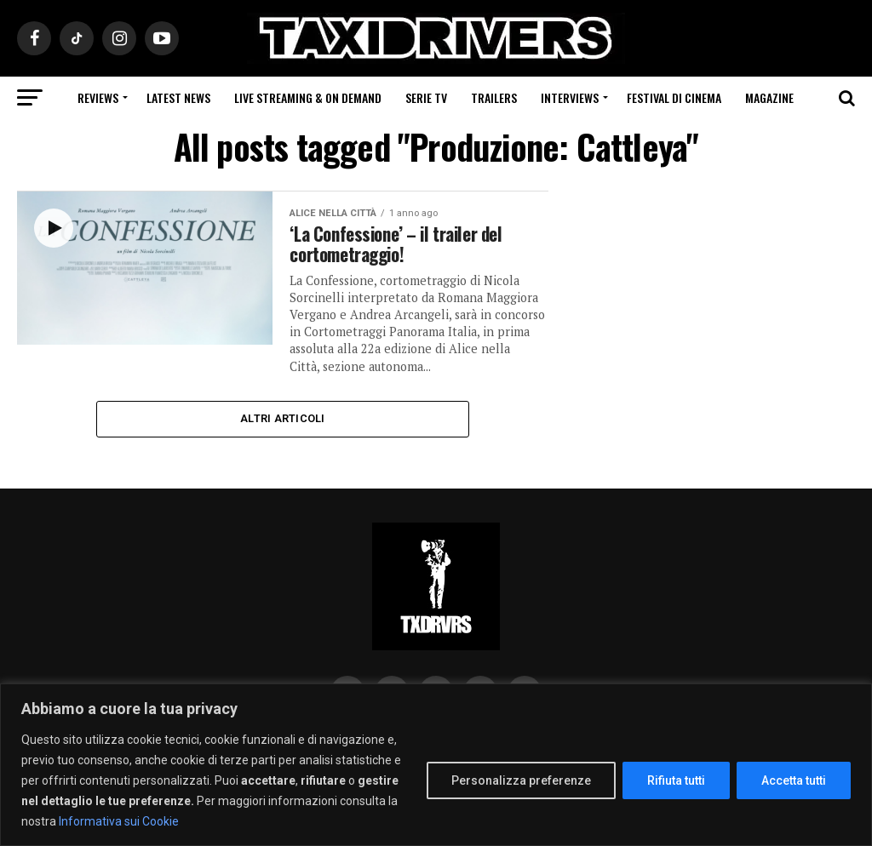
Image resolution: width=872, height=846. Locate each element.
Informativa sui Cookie (119, 821)
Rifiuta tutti (676, 780)
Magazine (769, 97)
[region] (436, 764)
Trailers (494, 97)
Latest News (178, 97)
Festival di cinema (674, 97)
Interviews (570, 97)
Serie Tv (426, 97)
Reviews (97, 97)
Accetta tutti (793, 780)
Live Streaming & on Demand (308, 97)
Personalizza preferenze (521, 780)
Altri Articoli (282, 420)
